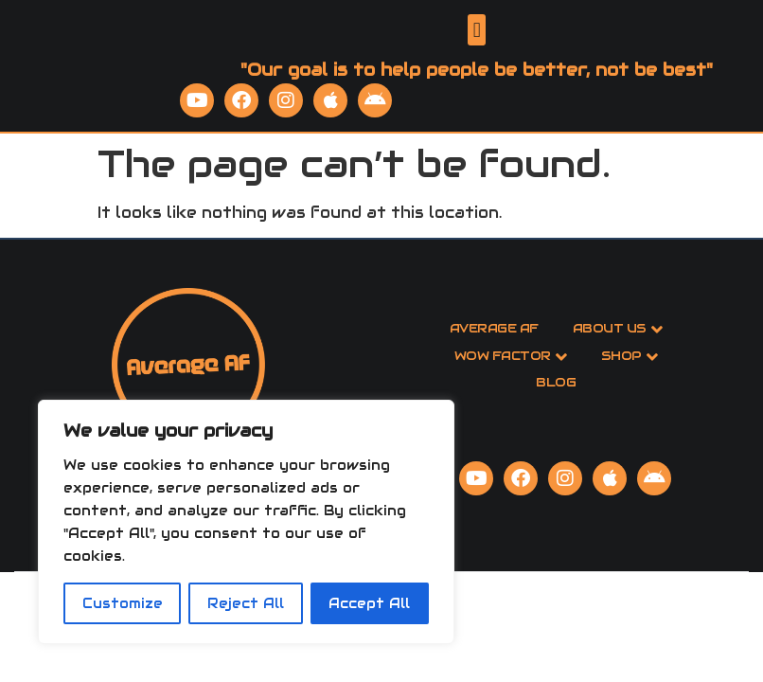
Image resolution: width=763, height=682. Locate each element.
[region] (246, 522)
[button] (477, 44)
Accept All (369, 603)
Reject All (245, 603)
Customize (122, 603)
